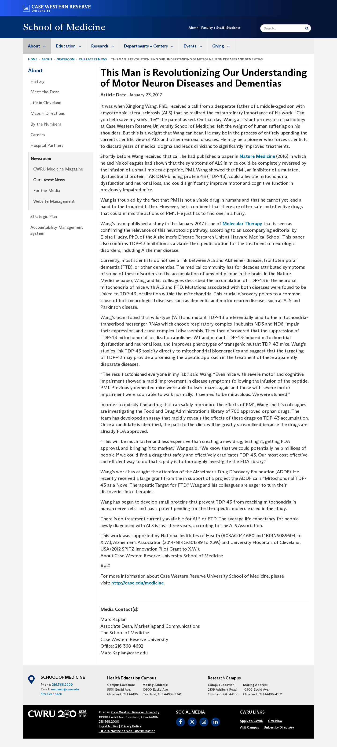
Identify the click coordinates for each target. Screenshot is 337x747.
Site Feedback (51, 694)
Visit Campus (249, 727)
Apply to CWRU (251, 721)
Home (32, 59)
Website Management (54, 201)
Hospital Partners (46, 145)
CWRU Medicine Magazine (58, 169)
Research (105, 46)
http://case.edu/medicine (137, 583)
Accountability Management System (56, 230)
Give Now (275, 721)
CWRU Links (252, 712)
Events (195, 46)
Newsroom (66, 59)
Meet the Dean (44, 91)
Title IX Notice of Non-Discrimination (127, 731)
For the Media (46, 190)
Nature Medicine (257, 156)
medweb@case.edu (65, 689)
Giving (223, 46)
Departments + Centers (151, 46)
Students (233, 27)
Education (71, 46)
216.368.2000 (62, 684)
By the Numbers (45, 124)
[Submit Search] (306, 28)
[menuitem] (37, 46)
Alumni (194, 27)
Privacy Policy (131, 726)
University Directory (279, 727)
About (39, 46)
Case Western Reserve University (135, 712)
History (37, 81)
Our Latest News (93, 59)
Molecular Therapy (242, 223)
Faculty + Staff (212, 27)
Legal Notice (108, 726)
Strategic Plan (43, 216)
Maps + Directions (47, 113)
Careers (37, 134)
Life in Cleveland (45, 102)
